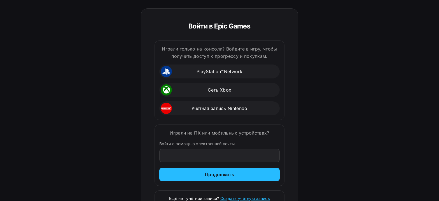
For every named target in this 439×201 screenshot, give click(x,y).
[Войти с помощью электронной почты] (220, 155)
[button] (219, 71)
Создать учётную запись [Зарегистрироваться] (245, 198)
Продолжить (219, 174)
